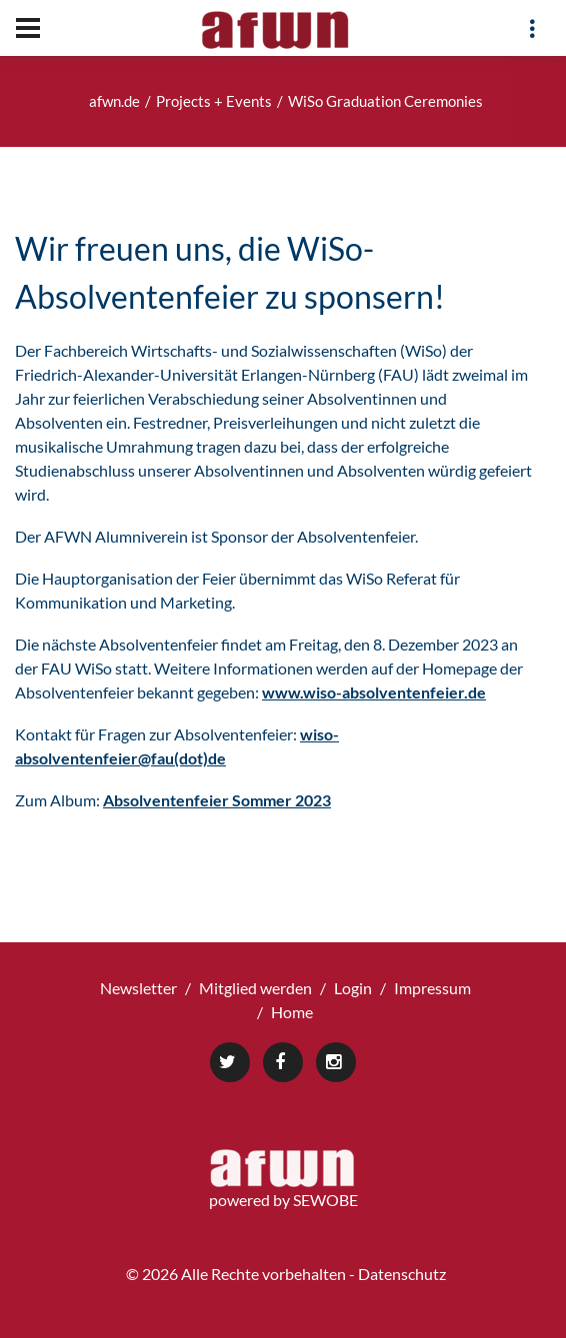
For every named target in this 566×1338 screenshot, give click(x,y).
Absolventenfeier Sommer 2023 (217, 799)
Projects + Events (214, 101)
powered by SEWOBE (283, 1199)
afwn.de (114, 101)
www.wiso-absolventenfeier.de (374, 691)
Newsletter (138, 987)
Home (292, 1011)
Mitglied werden (255, 987)
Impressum (432, 987)
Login (353, 987)
